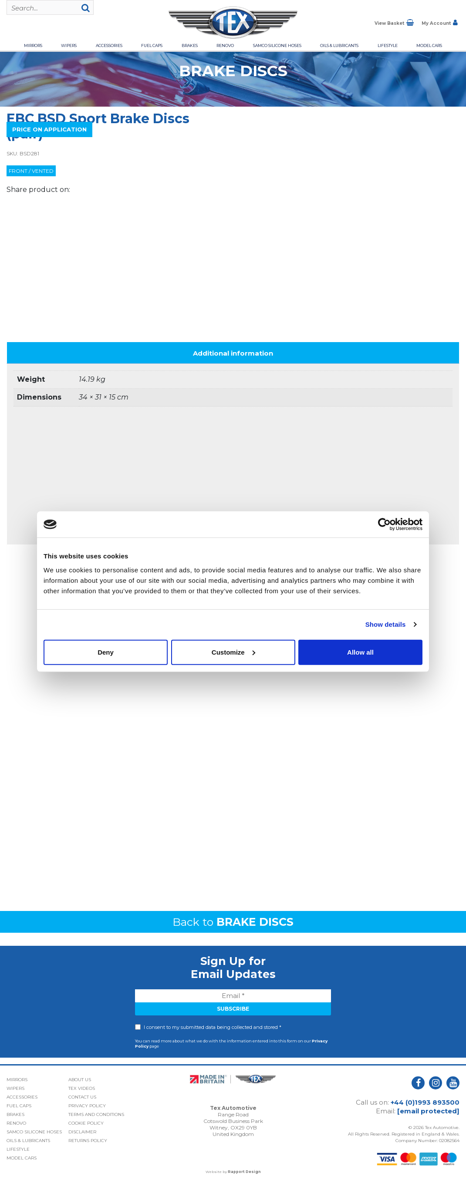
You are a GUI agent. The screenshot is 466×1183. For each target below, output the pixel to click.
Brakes (190, 45)
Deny (106, 651)
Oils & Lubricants (339, 45)
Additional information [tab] (233, 353)
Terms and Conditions (96, 1114)
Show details (385, 624)
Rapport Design (244, 1172)
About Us (79, 1079)
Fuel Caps (151, 45)
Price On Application (49, 129)
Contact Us (82, 1097)
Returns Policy (87, 1140)
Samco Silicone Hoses (277, 45)
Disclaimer (82, 1132)
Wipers (69, 45)
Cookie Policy (86, 1123)
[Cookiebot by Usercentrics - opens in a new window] (384, 524)
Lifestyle (388, 45)
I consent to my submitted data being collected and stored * (212, 1027)
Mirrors (33, 45)
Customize (233, 651)
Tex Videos (81, 1088)
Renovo (225, 45)
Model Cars (429, 45)
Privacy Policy (87, 1106)
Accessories (109, 45)
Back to (233, 921)
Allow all (360, 651)
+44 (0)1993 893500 (425, 1102)
